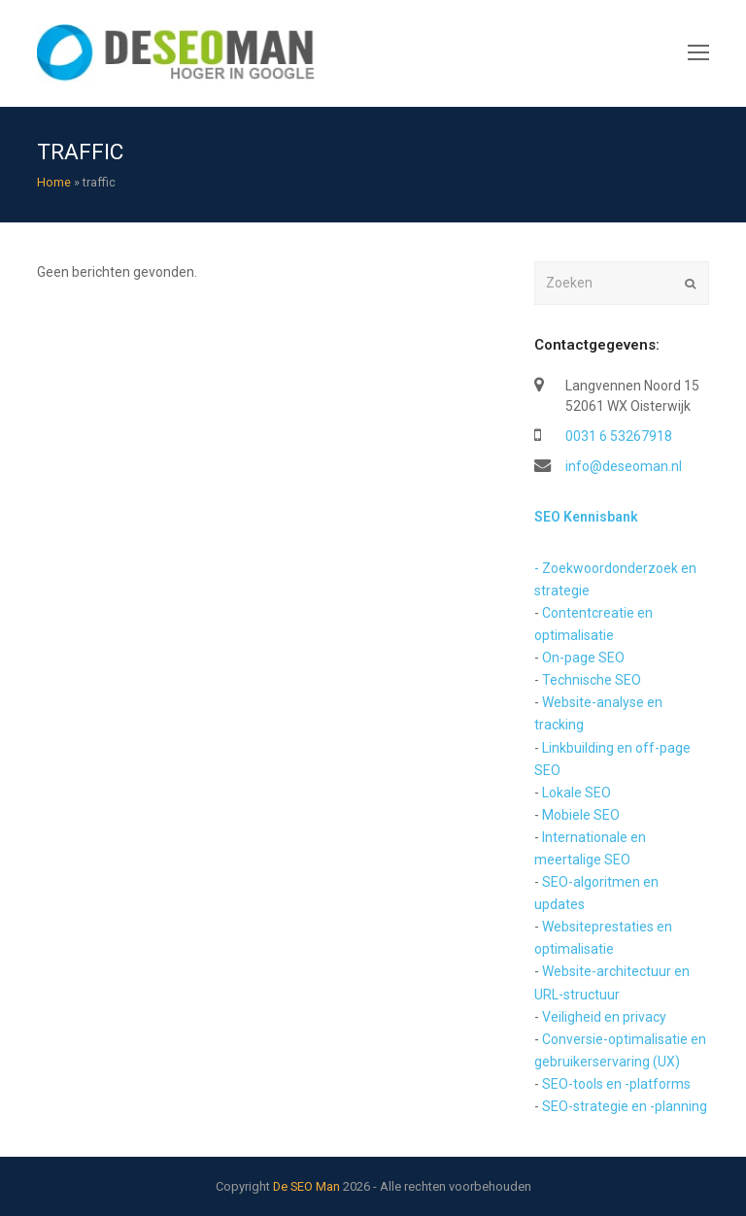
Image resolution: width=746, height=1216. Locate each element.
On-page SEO (583, 657)
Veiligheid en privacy (604, 1017)
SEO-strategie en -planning (624, 1106)
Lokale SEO (576, 792)
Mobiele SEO (581, 815)
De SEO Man (306, 1186)
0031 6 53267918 (618, 436)
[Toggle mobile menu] (698, 53)
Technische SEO (591, 680)
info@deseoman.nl (623, 466)
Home (54, 182)
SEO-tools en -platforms (616, 1084)
